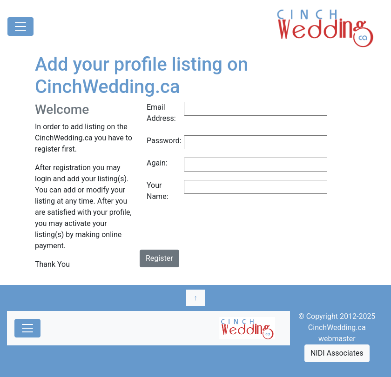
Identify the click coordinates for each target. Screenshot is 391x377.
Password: (162, 140)
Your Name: (158, 191)
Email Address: (161, 113)
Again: (157, 163)
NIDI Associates (337, 353)
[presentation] (210, 231)
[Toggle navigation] (20, 26)
